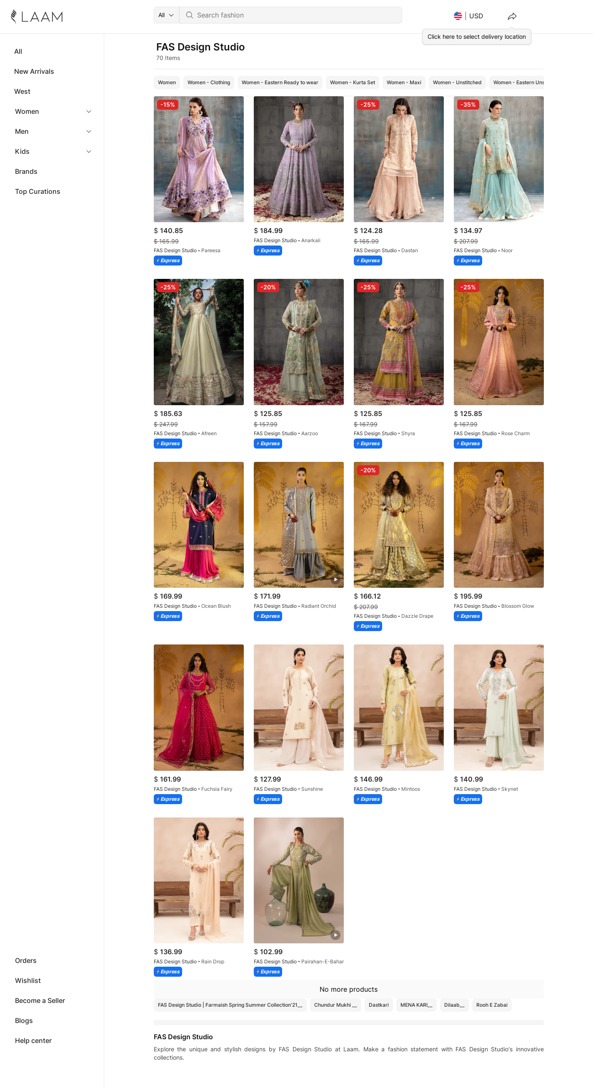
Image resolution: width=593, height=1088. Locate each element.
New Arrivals (34, 71)
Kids (22, 151)
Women (27, 111)
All (18, 51)
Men (22, 131)
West (22, 91)
